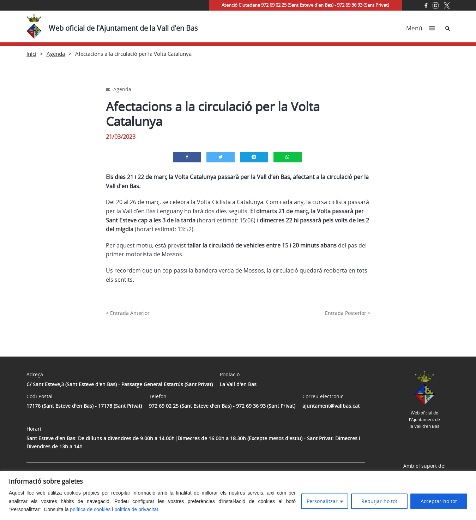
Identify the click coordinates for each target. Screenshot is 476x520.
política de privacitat (136, 509)
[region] (238, 495)
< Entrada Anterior (128, 313)
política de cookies (90, 509)
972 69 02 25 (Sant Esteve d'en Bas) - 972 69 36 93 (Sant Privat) (222, 405)
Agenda (56, 53)
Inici (31, 53)
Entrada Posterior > (347, 313)
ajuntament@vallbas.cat (331, 405)
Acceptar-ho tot (439, 501)
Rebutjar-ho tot (379, 501)
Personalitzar (322, 501)
